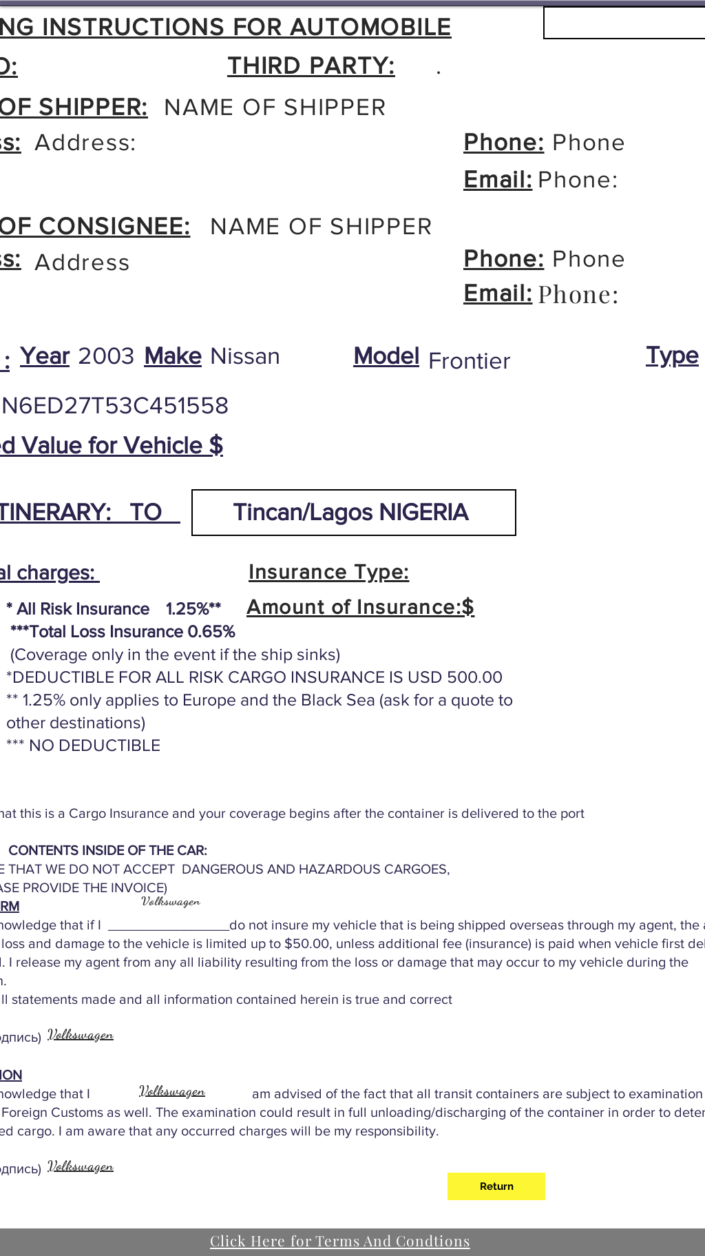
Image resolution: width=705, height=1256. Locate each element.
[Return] (496, 1186)
